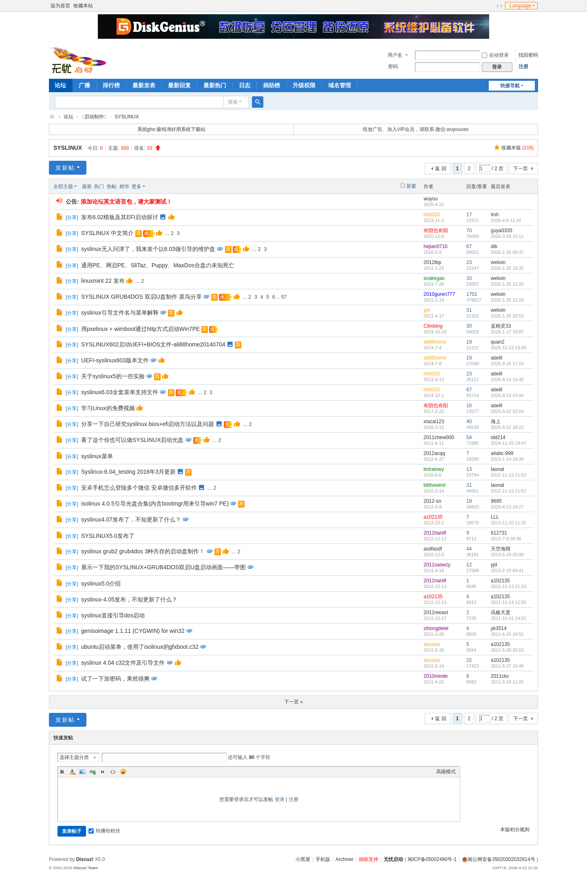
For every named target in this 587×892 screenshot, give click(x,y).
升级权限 (304, 85)
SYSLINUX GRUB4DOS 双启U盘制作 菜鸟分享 (141, 296)
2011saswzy (437, 565)
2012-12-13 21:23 (508, 586)
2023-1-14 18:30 (507, 459)
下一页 (520, 168)
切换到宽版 (499, 5)
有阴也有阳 (436, 230)
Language (520, 6)
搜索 (233, 102)
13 (469, 469)
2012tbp (432, 262)
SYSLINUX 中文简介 (107, 233)
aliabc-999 (502, 453)
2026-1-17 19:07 (507, 331)
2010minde (436, 676)
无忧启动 (393, 859)
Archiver (344, 859)
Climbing (433, 326)
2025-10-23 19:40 (508, 347)
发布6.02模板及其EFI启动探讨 (119, 217)
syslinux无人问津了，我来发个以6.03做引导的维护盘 (148, 249)
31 (469, 310)
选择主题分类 (74, 757)
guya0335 (501, 230)
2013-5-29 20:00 (507, 554)
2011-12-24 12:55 (508, 602)
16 (469, 405)
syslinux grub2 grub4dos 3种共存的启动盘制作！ (143, 551)
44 (469, 549)
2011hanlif (435, 533)
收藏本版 (517, 148)
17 (469, 214)
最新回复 (179, 85)
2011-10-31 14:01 (508, 618)
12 (469, 565)
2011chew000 (439, 437)
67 (469, 246)
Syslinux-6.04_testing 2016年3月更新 (128, 471)
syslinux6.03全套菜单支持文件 (119, 392)
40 (469, 421)
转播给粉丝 (104, 831)
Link (92, 772)
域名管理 (339, 85)
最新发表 (143, 85)
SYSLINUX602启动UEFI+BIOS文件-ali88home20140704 (153, 344)
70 (469, 230)
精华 (124, 186)
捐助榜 (271, 85)
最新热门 (214, 85)
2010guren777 (439, 294)
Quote (103, 772)
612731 (499, 533)
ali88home (435, 342)
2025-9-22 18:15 (507, 427)
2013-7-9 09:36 (506, 538)
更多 (136, 186)
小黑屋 (303, 859)
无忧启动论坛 (52, 117)
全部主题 (63, 186)
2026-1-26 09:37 (507, 252)
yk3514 (499, 628)
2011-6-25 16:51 (507, 634)
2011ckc (500, 676)
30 (469, 326)
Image (82, 772)
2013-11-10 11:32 (508, 522)
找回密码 (528, 55)
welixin (498, 262)
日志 (244, 85)
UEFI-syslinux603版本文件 (115, 360)
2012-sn (432, 501)
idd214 (498, 437)
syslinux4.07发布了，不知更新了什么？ (131, 519)
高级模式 (446, 771)
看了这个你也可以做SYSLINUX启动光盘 (132, 440)
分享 (72, 217)
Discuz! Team (85, 867)
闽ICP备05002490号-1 (432, 859)
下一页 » (293, 702)
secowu (432, 644)
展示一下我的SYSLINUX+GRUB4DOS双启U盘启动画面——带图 (163, 567)
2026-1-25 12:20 (507, 284)
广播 (84, 85)
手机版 (323, 859)
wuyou (431, 199)
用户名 (395, 55)
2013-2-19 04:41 (507, 570)
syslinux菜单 (97, 456)
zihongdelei (436, 628)
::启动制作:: (94, 117)
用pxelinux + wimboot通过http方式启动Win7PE (140, 329)
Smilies (123, 772)
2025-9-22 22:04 (507, 411)
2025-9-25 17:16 (507, 363)
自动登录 (495, 55)
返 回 (440, 168)
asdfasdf (433, 549)
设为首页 (60, 6)
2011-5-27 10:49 (507, 665)
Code (113, 772)
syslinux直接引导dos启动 (113, 615)
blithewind (434, 485)
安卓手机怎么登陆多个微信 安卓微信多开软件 (139, 487)
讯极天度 (500, 612)
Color (72, 772)
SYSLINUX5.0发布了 (108, 536)
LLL (495, 517)
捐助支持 (368, 859)
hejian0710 (436, 246)
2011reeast (436, 612)
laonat (497, 469)
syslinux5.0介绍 (101, 583)
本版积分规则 (515, 829)
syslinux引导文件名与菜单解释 (120, 312)
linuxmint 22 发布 (103, 280)
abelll (496, 358)
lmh (495, 214)
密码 (393, 66)
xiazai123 (434, 421)
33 (469, 278)
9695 (496, 501)
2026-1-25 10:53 (507, 315)
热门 (99, 186)
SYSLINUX (127, 117)
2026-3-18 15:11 (507, 236)
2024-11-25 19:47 (508, 443)
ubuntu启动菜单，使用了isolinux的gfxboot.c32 (140, 646)
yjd (427, 310)
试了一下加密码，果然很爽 (115, 678)
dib (494, 246)
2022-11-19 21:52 (508, 490)
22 (469, 660)
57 (283, 297)
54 (469, 437)
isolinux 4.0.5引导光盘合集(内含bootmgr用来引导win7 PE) (155, 503)
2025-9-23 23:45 (507, 379)
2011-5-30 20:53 (507, 650)
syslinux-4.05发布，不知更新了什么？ (129, 599)
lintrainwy (434, 469)
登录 (280, 799)
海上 (496, 421)
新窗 (411, 186)
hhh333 (432, 214)
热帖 (112, 186)
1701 (471, 294)
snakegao (434, 278)
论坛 (60, 85)
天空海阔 (500, 549)
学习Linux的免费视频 (108, 408)
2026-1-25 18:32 (507, 268)
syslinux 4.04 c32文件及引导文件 (123, 662)
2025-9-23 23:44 (507, 395)
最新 (87, 186)
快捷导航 (510, 86)
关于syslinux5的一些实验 (113, 376)
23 (469, 262)
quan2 (497, 342)
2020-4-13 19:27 (507, 506)
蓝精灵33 (501, 326)
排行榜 (111, 85)
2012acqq (434, 453)
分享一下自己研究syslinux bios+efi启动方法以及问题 (147, 424)
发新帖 (65, 167)
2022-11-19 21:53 (508, 475)
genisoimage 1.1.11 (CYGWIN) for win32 (133, 631)
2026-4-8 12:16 (506, 220)
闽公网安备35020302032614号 (498, 859)
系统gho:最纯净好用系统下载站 (171, 129)
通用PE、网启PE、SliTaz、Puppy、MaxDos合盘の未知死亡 (157, 265)
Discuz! (85, 859)
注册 (523, 66)
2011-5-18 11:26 (507, 681)
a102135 (433, 517)
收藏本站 (83, 6)
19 (469, 342)
